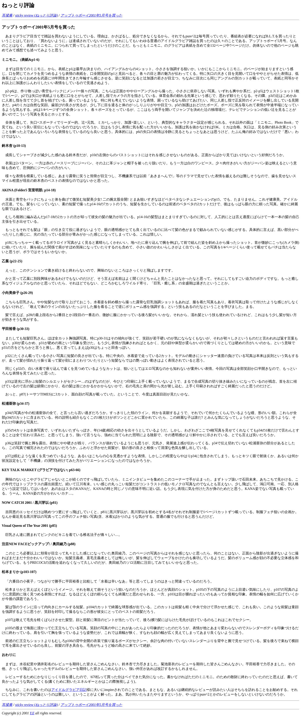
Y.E (32, 713)
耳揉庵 (7, 15)
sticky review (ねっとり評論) (36, 15)
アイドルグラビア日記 (69, 690)
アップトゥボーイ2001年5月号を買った (91, 15)
